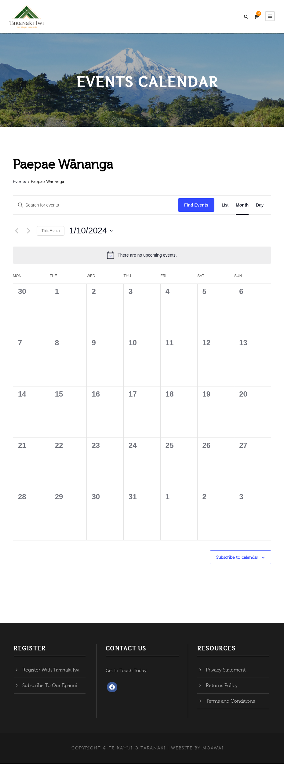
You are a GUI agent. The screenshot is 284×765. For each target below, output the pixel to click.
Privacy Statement (226, 671)
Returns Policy (222, 687)
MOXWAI (213, 749)
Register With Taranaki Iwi (50, 671)
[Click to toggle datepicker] (91, 232)
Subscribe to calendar (237, 558)
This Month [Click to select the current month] (51, 232)
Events (19, 183)
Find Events (196, 206)
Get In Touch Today (126, 672)
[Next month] (28, 232)
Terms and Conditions (230, 702)
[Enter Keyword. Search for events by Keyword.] (95, 206)
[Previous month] (16, 232)
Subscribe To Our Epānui (49, 687)
